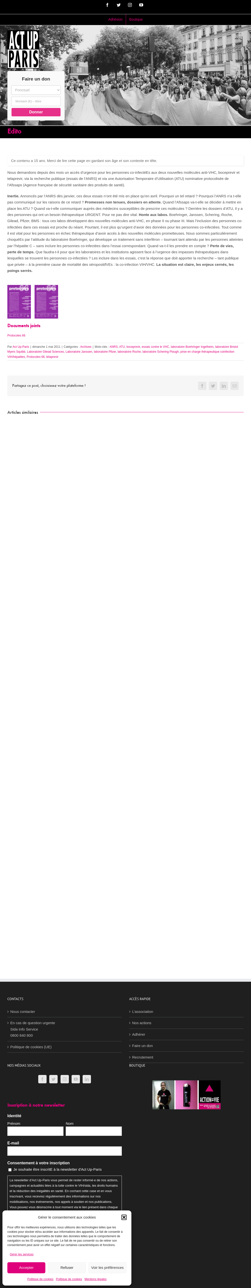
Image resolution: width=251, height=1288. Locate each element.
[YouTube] (76, 1079)
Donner (36, 112)
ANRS (114, 347)
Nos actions (141, 1023)
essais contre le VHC (155, 347)
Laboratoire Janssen (78, 351)
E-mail (13, 1143)
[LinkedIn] (87, 1079)
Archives (85, 347)
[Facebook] (42, 1079)
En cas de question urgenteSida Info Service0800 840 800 (32, 1029)
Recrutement (142, 1057)
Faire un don (142, 1046)
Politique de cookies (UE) (30, 1047)
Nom (70, 1123)
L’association (142, 1011)
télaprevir (52, 357)
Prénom (13, 1123)
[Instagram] (65, 1079)
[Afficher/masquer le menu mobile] (241, 34)
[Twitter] (53, 1079)
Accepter (26, 1267)
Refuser (67, 1267)
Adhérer (138, 1034)
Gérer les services (22, 1254)
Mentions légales (96, 1279)
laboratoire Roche (129, 351)
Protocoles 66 (16, 335)
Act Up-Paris (21, 347)
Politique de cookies (40, 1279)
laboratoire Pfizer (105, 351)
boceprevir (133, 347)
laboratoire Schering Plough (160, 351)
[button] (124, 1217)
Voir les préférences (107, 1267)
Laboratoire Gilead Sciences (45, 351)
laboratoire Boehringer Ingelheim (192, 347)
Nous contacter (22, 1011)
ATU (122, 347)
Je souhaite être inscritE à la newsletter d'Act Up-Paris (57, 1169)
